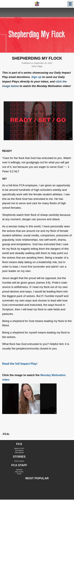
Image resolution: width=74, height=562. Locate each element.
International (19, 452)
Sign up (36, 77)
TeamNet (19, 470)
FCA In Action (19, 461)
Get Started (19, 450)
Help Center (19, 472)
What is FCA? (19, 448)
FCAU (19, 474)
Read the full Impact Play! (19, 363)
